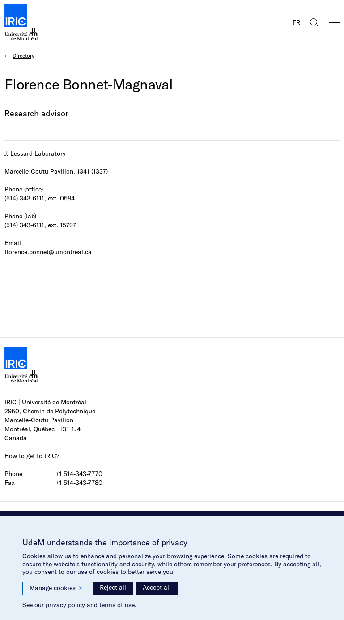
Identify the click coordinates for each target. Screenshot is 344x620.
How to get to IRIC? (31, 456)
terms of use (117, 605)
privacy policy (65, 605)
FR (296, 22)
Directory (23, 55)
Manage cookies (56, 588)
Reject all (113, 587)
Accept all (157, 587)
